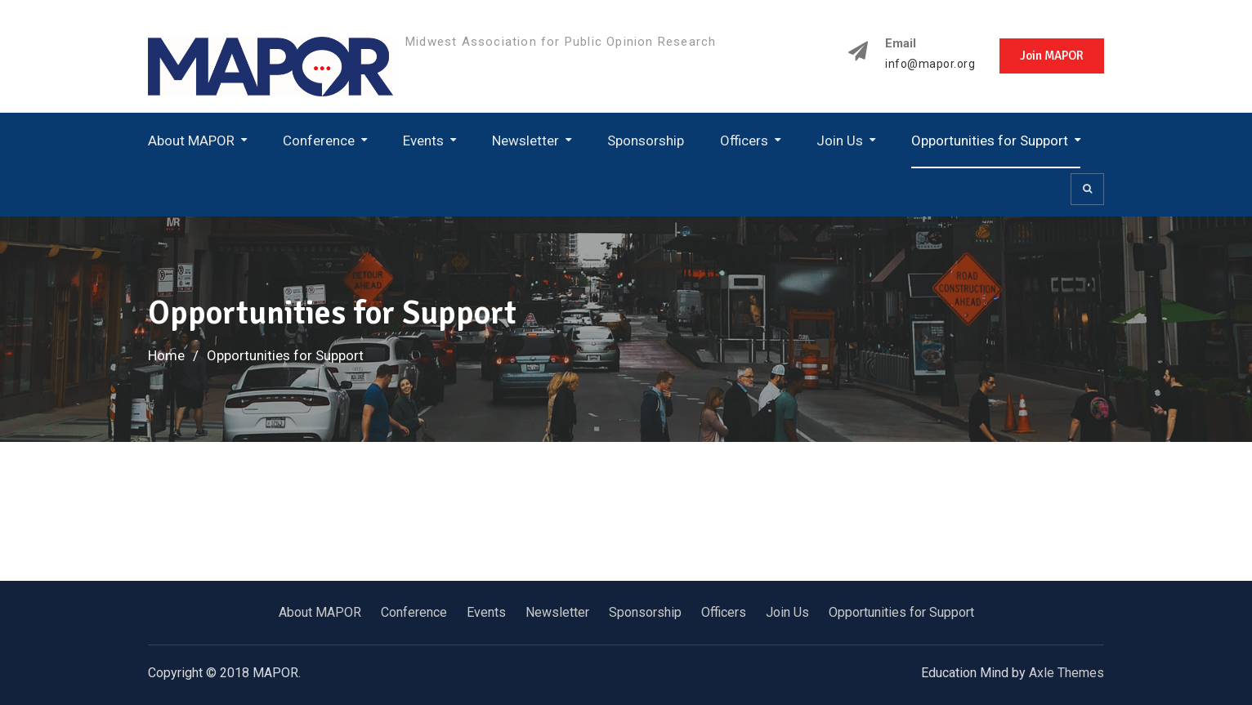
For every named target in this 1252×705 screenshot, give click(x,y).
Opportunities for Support (989, 140)
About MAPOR (191, 140)
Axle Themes (1066, 672)
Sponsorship (645, 140)
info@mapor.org (930, 64)
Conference (319, 140)
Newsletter (525, 140)
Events (423, 140)
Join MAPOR (1052, 55)
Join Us (839, 140)
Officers (744, 140)
